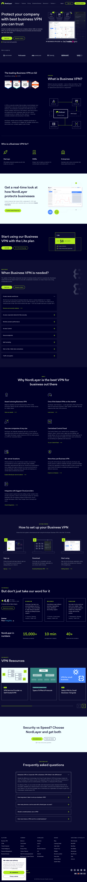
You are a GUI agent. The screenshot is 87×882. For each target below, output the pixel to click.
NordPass (73, 846)
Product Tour (57, 848)
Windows (39, 840)
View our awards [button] (10, 412)
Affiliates (56, 851)
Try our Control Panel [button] (55, 442)
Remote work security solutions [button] (12, 308)
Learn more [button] (52, 412)
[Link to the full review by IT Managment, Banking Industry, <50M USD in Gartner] (76, 610)
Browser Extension (41, 848)
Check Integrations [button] (11, 505)
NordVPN (73, 843)
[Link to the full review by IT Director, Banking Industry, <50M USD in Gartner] (32, 610)
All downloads (40, 856)
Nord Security (74, 840)
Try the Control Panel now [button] (13, 210)
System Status (57, 861)
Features (24, 3)
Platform (17, 3)
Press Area (56, 856)
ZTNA (2, 843)
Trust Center (23, 843)
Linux (38, 846)
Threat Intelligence (5, 848)
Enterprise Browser (36, 3)
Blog (55, 840)
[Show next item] (84, 706)
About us (22, 840)
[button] (13, 621)
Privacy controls (14, 876)
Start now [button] (6, 38)
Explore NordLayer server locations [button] (15, 474)
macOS (38, 843)
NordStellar (73, 848)
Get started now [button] (37, 739)
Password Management (6, 851)
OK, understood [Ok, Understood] (14, 872)
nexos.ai (73, 859)
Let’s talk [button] (7, 248)
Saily (72, 856)
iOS (38, 851)
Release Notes (57, 859)
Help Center (57, 846)
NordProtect (73, 853)
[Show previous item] (79, 706)
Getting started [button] (66, 568)
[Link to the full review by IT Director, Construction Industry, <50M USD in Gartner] (54, 610)
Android (39, 853)
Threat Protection (5, 846)
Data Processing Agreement (26, 853)
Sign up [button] (69, 3)
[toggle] (29, 296)
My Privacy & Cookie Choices (27, 856)
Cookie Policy (14, 868)
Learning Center (57, 843)
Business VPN (4, 840)
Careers (22, 846)
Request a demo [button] (80, 3)
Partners (53, 3)
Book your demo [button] (49, 739)
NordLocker (73, 851)
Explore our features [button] (55, 473)
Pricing (29, 3)
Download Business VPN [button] (40, 568)
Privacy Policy (23, 848)
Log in (62, 3)
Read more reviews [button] (8, 608)
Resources (46, 3)
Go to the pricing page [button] (20, 248)
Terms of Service (24, 851)
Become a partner (58, 853)
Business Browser (5, 853)
